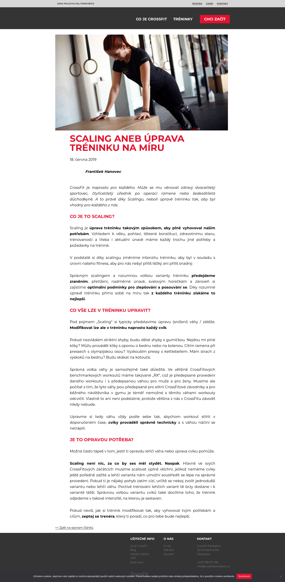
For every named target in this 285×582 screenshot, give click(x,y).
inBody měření (139, 554)
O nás (167, 546)
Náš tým (169, 550)
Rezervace (136, 562)
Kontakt (222, 3)
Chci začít (215, 19)
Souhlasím (244, 576)
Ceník (209, 3)
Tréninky (183, 19)
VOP (133, 558)
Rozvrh (197, 3)
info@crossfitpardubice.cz (213, 566)
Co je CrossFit (151, 19)
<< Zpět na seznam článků (74, 527)
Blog (133, 550)
